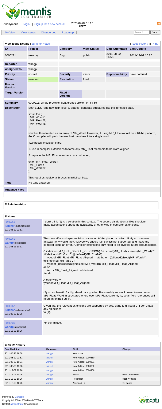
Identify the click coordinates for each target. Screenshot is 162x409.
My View (10, 32)
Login (26, 24)
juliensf (10, 225)
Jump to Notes (41, 43)
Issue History (140, 43)
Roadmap (68, 32)
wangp (9, 242)
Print (155, 43)
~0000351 (10, 238)
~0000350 (10, 222)
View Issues (28, 32)
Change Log (48, 32)
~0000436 (10, 323)
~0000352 (10, 306)
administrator (17, 404)
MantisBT (19, 396)
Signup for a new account (49, 24)
